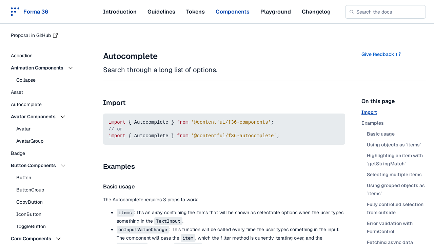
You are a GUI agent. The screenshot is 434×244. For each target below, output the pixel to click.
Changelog (316, 11)
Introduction (120, 11)
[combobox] (385, 12)
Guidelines (161, 11)
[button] (47, 68)
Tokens (195, 11)
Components (233, 11)
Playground (275, 11)
